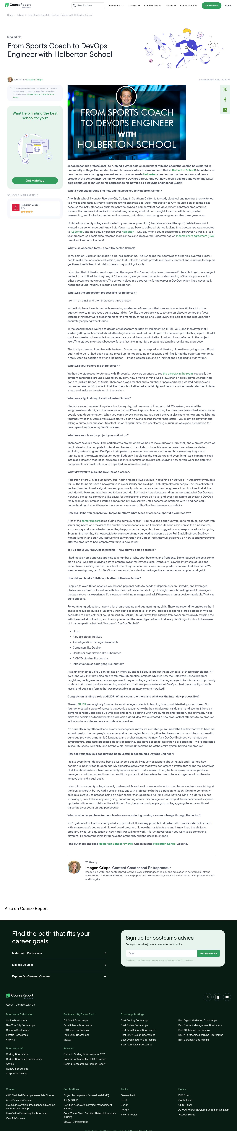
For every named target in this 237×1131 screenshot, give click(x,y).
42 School (77, 232)
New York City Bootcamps (20, 1025)
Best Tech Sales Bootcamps (136, 1044)
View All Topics (129, 1114)
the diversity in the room (178, 374)
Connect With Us (25, 1005)
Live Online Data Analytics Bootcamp (27, 1113)
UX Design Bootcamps (76, 1030)
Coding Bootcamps (17, 1054)
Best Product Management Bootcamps (200, 1025)
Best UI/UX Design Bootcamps (138, 1035)
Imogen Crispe (34, 79)
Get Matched (211, 5)
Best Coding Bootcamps (135, 1020)
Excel (124, 1100)
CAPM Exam (185, 1100)
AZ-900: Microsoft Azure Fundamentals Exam (203, 1110)
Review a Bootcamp (17, 1068)
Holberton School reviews (116, 844)
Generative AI (128, 1095)
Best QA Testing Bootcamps (194, 1030)
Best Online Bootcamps (134, 1025)
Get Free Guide (208, 953)
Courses (134, 5)
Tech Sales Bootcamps (76, 1035)
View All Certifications (75, 1122)
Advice (171, 5)
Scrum (124, 1105)
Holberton (149, 174)
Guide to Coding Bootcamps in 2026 (84, 1054)
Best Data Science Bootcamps (138, 1030)
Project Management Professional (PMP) (86, 1095)
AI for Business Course (19, 1100)
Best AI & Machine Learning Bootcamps (200, 1035)
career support (91, 521)
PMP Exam (184, 1095)
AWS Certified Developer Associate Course (30, 1095)
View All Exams (186, 1114)
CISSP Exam (185, 1105)
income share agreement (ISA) (195, 236)
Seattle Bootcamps (17, 1035)
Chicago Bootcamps (17, 1030)
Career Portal (189, 5)
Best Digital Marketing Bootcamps (197, 1020)
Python (125, 1110)
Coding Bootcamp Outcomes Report (84, 1064)
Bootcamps (116, 5)
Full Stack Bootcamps (75, 1020)
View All (10, 1040)
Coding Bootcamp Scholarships (24, 1059)
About (9, 1005)
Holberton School (183, 170)
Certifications (153, 5)
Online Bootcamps (16, 1020)
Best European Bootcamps (193, 1040)
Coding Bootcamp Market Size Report (84, 1059)
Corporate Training (17, 1073)
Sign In (228, 5)
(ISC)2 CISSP (70, 1100)
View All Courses (15, 1118)
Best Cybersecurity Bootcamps (138, 1040)
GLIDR (82, 704)
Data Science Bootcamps (77, 1025)
